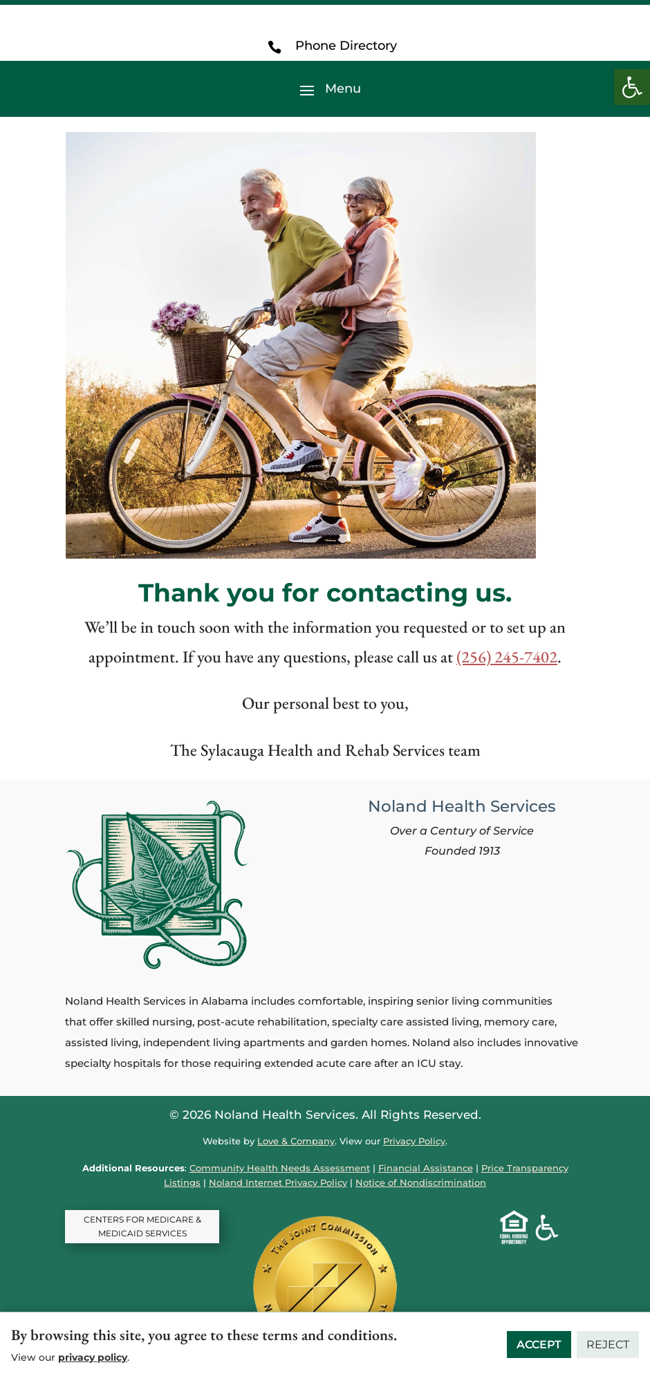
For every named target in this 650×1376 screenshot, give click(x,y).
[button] (632, 87)
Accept (539, 1344)
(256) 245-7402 (506, 656)
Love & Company (296, 1140)
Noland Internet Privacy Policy (278, 1182)
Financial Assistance (425, 1167)
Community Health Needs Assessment (279, 1167)
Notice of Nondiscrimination (420, 1182)
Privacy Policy (414, 1140)
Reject (607, 1344)
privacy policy (92, 1357)
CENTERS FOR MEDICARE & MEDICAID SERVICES (142, 1226)
